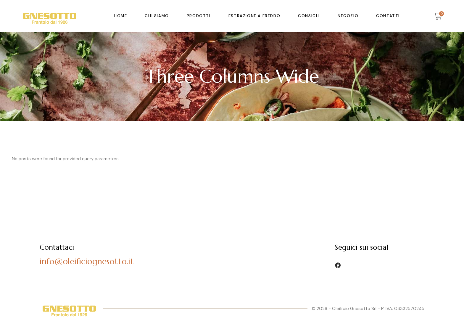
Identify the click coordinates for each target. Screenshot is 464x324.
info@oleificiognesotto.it (87, 261)
